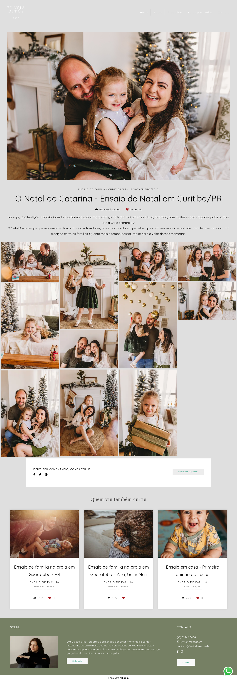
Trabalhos (175, 12)
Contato (224, 12)
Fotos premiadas (200, 12)
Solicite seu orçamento (188, 471)
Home (144, 12)
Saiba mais (77, 661)
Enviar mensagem (191, 642)
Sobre (158, 12)
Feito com (118, 678)
